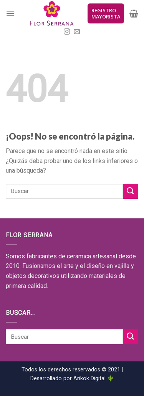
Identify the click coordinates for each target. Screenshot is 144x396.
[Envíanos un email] (77, 31)
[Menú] (10, 13)
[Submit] (130, 191)
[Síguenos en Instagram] (67, 31)
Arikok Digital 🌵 (93, 378)
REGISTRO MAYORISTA (105, 13)
